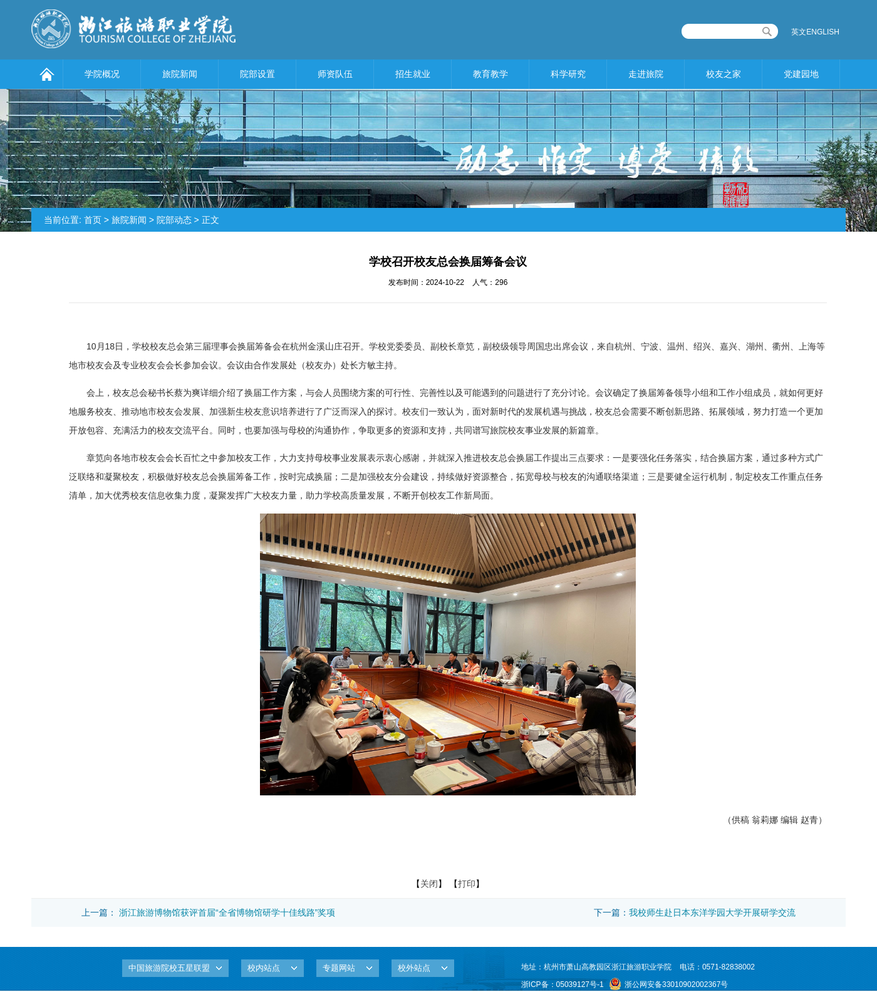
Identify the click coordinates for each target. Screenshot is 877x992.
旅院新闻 (179, 74)
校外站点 (414, 968)
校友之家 (723, 74)
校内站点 (263, 968)
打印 (466, 884)
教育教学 (490, 74)
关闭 (429, 884)
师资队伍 (335, 74)
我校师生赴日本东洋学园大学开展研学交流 (712, 912)
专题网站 (339, 968)
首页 (92, 220)
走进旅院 (645, 74)
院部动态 (174, 220)
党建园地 (801, 74)
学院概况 (102, 74)
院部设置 (257, 74)
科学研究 (568, 74)
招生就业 (412, 74)
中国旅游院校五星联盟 (169, 968)
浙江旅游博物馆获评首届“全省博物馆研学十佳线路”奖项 (227, 912)
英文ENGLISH (815, 32)
